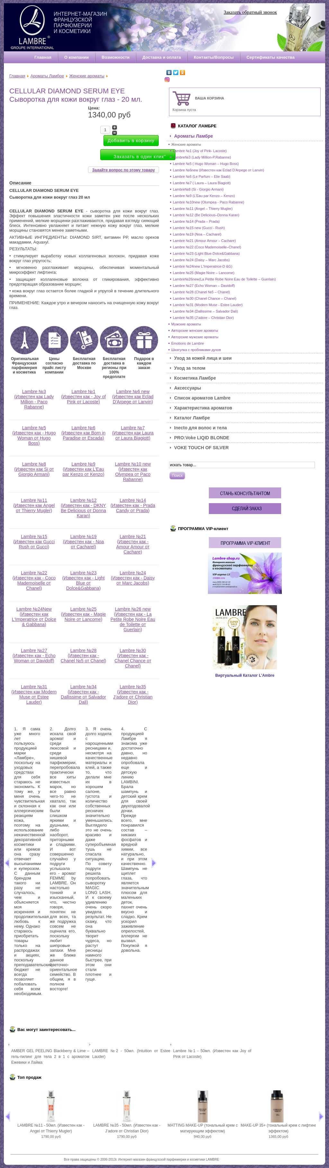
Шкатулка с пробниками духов (196, 350)
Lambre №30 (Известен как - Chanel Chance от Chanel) (132, 660)
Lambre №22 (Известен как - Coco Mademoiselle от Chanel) (34, 582)
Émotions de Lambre (187, 343)
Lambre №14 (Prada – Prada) (196, 221)
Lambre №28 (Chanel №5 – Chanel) (201, 292)
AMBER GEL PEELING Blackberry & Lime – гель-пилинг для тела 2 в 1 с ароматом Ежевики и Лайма (50, 1057)
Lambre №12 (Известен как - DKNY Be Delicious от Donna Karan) (83, 510)
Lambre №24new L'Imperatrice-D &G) (202, 266)
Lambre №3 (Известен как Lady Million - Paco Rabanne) (34, 401)
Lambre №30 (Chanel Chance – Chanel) (204, 298)
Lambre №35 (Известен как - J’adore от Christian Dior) (133, 696)
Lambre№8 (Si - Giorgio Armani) (198, 189)
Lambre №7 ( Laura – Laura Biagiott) (202, 183)
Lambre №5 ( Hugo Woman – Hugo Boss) (206, 164)
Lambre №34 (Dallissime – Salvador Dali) (205, 311)
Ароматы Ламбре (47, 75)
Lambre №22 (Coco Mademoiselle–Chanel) (207, 247)
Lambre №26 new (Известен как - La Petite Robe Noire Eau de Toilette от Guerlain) (133, 621)
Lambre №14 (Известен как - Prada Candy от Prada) (133, 507)
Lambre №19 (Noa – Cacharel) (197, 234)
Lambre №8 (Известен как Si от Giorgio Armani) (34, 471)
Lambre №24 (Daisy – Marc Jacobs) (201, 260)
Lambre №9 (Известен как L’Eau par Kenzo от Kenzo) (83, 471)
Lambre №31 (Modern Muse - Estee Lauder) (208, 305)
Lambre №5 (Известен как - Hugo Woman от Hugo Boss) (34, 437)
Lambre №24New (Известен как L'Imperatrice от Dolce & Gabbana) (34, 618)
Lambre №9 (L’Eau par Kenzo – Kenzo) (204, 196)
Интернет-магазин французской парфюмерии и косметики (80, 22)
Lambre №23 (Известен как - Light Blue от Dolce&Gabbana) (83, 582)
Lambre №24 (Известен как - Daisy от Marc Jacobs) (133, 580)
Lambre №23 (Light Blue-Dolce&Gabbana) (206, 253)
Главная (17, 75)
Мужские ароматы (186, 324)
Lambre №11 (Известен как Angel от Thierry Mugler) (34, 507)
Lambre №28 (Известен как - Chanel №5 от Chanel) (83, 657)
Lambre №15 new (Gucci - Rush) (199, 228)
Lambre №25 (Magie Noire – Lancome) (204, 273)
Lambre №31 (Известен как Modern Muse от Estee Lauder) (34, 696)
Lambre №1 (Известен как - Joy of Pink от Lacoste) (83, 398)
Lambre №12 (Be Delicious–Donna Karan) (206, 215)
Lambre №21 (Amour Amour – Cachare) (204, 241)
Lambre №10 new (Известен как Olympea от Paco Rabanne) (133, 473)
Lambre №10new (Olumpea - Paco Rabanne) (208, 202)
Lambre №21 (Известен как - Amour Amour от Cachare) (132, 546)
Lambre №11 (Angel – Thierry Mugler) (203, 208)
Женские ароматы (86, 75)
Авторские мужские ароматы (194, 337)
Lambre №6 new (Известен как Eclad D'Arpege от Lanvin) (132, 398)
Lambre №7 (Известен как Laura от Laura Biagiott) (133, 435)
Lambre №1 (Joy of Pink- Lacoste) (200, 151)
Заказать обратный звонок (250, 12)
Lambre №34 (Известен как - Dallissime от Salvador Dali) (83, 696)
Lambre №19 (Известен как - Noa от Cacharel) (83, 544)
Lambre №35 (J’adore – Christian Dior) (203, 318)
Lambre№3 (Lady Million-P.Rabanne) (202, 157)
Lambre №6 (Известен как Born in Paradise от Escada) (83, 435)
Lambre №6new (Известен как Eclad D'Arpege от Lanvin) (218, 170)
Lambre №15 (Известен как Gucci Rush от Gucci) (34, 544)
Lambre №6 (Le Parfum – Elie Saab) (201, 176)
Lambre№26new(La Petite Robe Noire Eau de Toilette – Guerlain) (224, 279)
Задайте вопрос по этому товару (123, 170)
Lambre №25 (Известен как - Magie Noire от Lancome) (83, 616)
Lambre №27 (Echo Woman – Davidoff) (204, 286)
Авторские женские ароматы (194, 330)
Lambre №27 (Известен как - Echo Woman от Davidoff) (34, 657)
